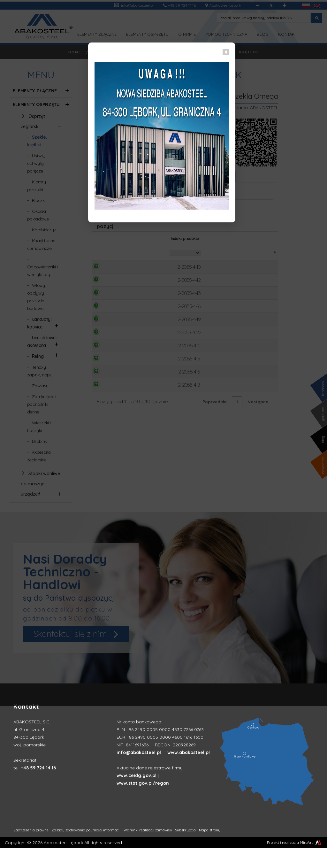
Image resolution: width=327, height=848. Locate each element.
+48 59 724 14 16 (38, 768)
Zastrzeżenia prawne (31, 830)
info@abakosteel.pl (139, 752)
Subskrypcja (185, 830)
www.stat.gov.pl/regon (143, 783)
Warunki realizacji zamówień (148, 830)
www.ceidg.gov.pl (136, 775)
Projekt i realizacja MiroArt (294, 842)
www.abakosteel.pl (188, 752)
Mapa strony (209, 830)
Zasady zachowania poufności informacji (86, 830)
